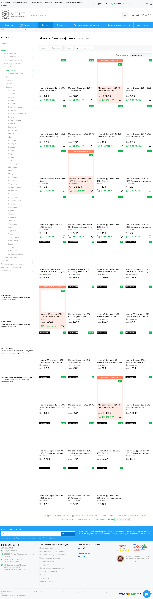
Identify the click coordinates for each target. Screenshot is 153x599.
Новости (42, 575)
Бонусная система (36, 2)
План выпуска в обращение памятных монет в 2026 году (16, 299)
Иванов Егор (21, 596)
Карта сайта (44, 578)
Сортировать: (122, 55)
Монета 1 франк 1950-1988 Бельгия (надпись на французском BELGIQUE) (138, 135)
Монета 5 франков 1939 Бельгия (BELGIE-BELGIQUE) (138, 270)
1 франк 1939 (76, 515)
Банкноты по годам (47, 585)
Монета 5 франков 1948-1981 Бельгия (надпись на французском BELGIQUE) (137, 180)
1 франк (49, 515)
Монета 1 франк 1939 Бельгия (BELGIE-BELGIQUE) (110, 361)
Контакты (48, 2)
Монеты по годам (46, 581)
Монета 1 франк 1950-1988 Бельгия (52, 180)
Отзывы (4, 5)
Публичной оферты (50, 538)
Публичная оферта (47, 548)
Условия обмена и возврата (50, 558)
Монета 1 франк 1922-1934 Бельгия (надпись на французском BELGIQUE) (138, 406)
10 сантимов (121, 515)
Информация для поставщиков (51, 568)
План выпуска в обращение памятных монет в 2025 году (16, 325)
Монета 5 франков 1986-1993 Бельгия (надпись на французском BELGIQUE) (137, 225)
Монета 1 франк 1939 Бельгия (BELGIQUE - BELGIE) (136, 361)
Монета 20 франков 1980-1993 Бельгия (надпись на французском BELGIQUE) (80, 225)
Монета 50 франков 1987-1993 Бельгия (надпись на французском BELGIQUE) (80, 452)
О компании (5, 2)
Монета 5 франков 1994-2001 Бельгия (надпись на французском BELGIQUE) (109, 496)
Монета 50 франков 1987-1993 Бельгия (80, 89)
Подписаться (68, 534)
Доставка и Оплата (20, 2)
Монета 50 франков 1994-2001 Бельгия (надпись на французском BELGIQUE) (51, 452)
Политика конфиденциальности (52, 555)
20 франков (99, 519)
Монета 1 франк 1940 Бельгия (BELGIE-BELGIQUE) (52, 270)
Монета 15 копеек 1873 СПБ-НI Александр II (109, 89)
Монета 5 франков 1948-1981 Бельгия (108, 180)
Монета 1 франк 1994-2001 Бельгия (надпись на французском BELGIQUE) (52, 135)
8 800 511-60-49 (118, 4)
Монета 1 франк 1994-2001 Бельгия (138, 89)
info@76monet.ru (101, 4)
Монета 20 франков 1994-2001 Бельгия (51, 496)
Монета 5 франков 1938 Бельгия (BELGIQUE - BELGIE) (79, 315)
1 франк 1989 (106, 515)
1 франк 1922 (61, 515)
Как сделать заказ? (47, 565)
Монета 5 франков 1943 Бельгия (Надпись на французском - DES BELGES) (81, 270)
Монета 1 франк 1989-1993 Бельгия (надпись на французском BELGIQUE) (110, 135)
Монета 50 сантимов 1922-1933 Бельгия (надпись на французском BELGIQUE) (51, 361)
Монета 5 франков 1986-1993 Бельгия (108, 225)
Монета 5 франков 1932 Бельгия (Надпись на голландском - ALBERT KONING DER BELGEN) (108, 315)
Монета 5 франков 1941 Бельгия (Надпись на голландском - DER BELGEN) (110, 270)
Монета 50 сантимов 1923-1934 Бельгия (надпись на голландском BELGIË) (138, 315)
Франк (111, 519)
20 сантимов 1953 (84, 519)
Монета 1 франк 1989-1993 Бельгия (81, 135)
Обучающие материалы (73, 2)
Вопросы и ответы (46, 561)
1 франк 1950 (91, 515)
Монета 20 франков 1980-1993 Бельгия (51, 225)
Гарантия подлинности (48, 571)
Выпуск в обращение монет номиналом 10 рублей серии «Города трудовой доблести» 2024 (16, 379)
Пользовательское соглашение (52, 551)
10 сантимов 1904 (137, 515)
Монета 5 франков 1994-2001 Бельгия (79, 496)
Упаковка (58, 2)
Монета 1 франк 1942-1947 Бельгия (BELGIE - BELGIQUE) (52, 89)
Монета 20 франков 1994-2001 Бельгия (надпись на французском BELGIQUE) (138, 452)
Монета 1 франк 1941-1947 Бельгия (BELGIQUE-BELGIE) (52, 406)
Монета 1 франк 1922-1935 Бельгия (81, 406)
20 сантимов (67, 519)
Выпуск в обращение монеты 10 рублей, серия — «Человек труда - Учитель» (17, 352)
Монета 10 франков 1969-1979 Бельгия (109, 452)
